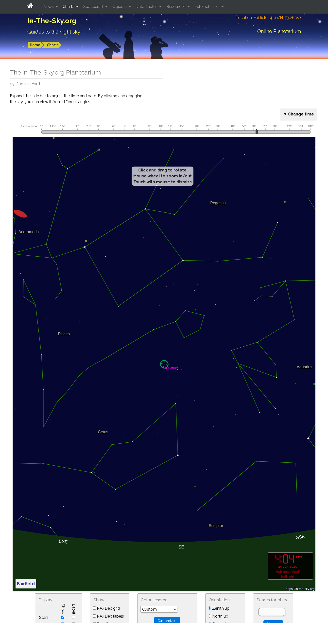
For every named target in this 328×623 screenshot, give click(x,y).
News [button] (49, 6)
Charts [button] (69, 6)
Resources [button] (176, 6)
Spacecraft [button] (93, 6)
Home (35, 45)
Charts (52, 45)
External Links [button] (207, 6)
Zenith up (218, 608)
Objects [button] (120, 6)
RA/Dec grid (106, 608)
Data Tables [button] (147, 6)
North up (218, 616)
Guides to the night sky (53, 32)
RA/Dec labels (108, 616)
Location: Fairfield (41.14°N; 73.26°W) (268, 17)
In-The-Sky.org (51, 21)
